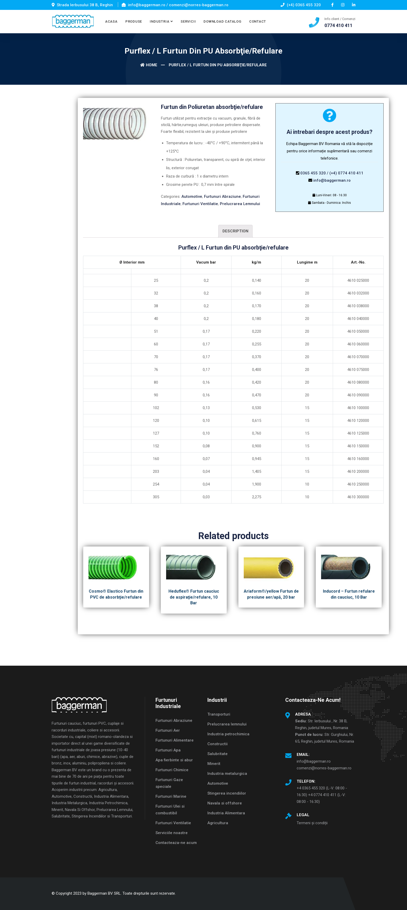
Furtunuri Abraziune (222, 196)
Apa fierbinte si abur (174, 760)
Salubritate (217, 753)
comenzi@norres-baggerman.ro (324, 768)
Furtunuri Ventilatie (200, 203)
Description (235, 231)
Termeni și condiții (312, 823)
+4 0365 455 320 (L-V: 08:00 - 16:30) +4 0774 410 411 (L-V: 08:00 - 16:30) (322, 795)
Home (148, 65)
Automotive (191, 196)
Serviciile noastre (171, 832)
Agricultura (217, 823)
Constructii (217, 744)
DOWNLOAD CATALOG (222, 21)
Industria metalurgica (227, 773)
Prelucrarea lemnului (227, 724)
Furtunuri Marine (170, 796)
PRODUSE (133, 21)
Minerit (213, 763)
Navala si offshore (224, 803)
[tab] (235, 231)
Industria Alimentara (226, 813)
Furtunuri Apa (168, 750)
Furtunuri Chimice (171, 770)
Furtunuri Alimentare (174, 740)
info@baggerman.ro (332, 180)
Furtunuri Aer (167, 730)
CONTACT (257, 21)
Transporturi (218, 714)
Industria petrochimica (228, 734)
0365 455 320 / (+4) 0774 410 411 (331, 173)
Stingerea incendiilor (226, 793)
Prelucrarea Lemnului (240, 203)
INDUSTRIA (159, 21)
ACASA (111, 21)
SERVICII (188, 21)
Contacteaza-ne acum (176, 842)
